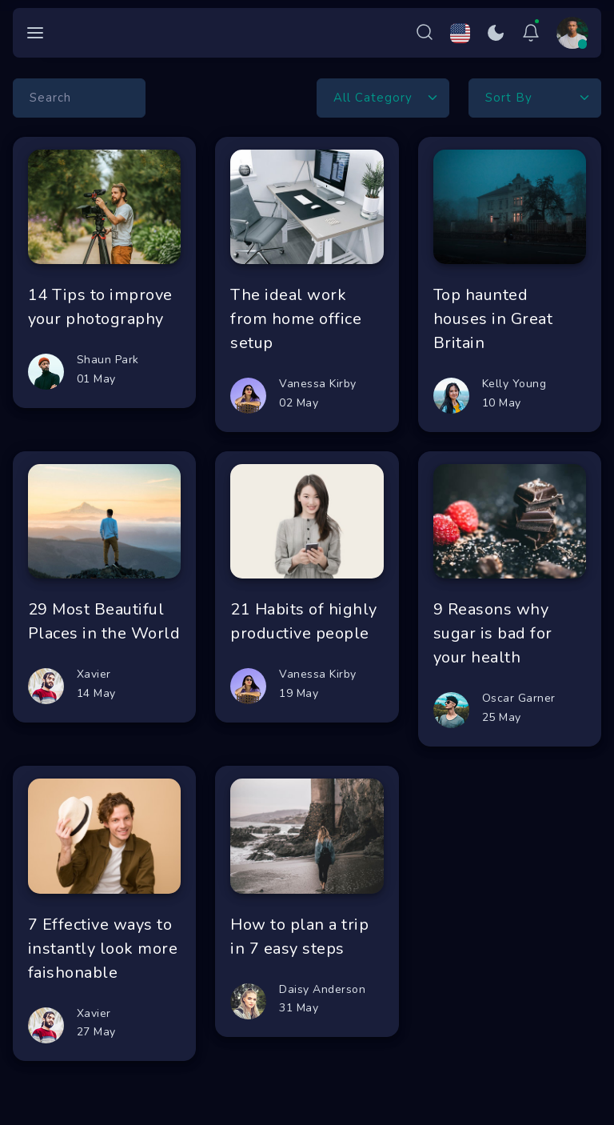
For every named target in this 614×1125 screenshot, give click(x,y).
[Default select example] (383, 98)
